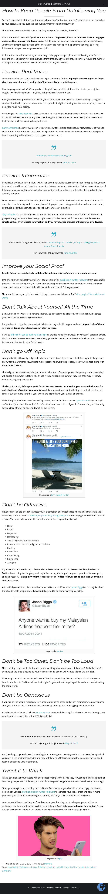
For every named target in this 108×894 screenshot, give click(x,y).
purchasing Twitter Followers (74, 279)
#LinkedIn (51, 242)
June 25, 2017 (69, 162)
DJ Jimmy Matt (43, 712)
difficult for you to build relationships (29, 334)
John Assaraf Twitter (60, 495)
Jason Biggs (77, 587)
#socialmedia (57, 246)
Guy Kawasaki (9, 214)
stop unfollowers (38, 867)
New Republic (25, 113)
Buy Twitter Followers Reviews (54, 3)
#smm (47, 246)
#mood (39, 155)
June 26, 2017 (70, 252)
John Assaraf (83, 400)
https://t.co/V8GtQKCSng (68, 242)
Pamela (48, 863)
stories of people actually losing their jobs (48, 515)
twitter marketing (79, 867)
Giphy (60, 858)
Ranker (60, 651)
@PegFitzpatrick (91, 242)
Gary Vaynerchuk (10, 127)
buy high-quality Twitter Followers (38, 791)
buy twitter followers (18, 867)
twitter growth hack (58, 867)
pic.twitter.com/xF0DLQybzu (58, 155)
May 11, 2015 (71, 743)
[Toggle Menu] (103, 3)
